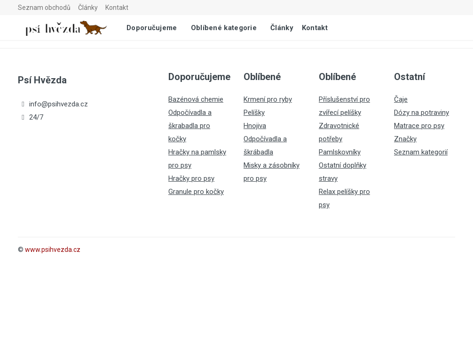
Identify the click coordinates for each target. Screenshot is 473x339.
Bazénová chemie (195, 99)
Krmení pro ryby (268, 99)
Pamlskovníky (340, 152)
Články (88, 7)
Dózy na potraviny (421, 112)
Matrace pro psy (419, 125)
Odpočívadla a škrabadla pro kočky (190, 125)
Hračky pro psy (191, 178)
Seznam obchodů (44, 7)
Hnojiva (255, 125)
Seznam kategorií (421, 152)
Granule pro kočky (196, 191)
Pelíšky (254, 112)
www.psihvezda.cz (52, 249)
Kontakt (116, 7)
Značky (405, 139)
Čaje (401, 99)
